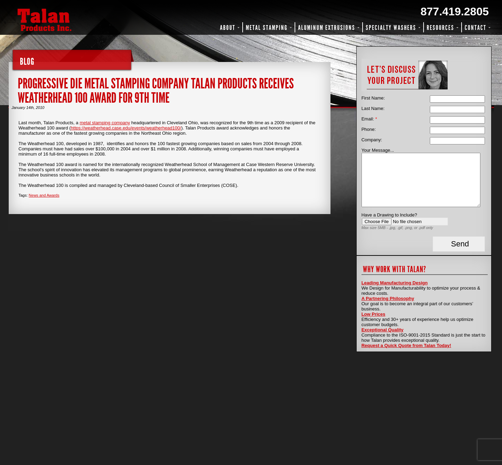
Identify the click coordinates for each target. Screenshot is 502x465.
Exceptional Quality (383, 329)
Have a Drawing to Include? (389, 215)
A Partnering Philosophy (388, 298)
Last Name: (373, 108)
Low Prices (374, 314)
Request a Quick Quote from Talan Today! (406, 345)
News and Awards (44, 195)
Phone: (369, 129)
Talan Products (68, 20)
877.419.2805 (454, 11)
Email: (369, 118)
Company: (372, 139)
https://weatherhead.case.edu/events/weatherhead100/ (126, 128)
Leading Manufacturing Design (395, 282)
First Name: (373, 98)
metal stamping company (104, 122)
